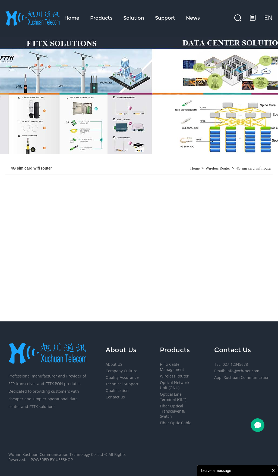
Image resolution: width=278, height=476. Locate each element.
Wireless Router (218, 168)
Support (165, 18)
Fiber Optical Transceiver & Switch (172, 411)
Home (71, 18)
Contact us (115, 397)
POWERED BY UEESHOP (52, 459)
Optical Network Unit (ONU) (174, 385)
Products (101, 18)
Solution (133, 18)
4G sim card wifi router (253, 168)
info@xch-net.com (242, 370)
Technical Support (122, 383)
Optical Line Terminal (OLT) (173, 397)
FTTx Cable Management (172, 367)
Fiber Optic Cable (175, 422)
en (268, 18)
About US (114, 364)
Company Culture (121, 370)
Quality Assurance (122, 377)
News (193, 18)
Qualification (117, 390)
